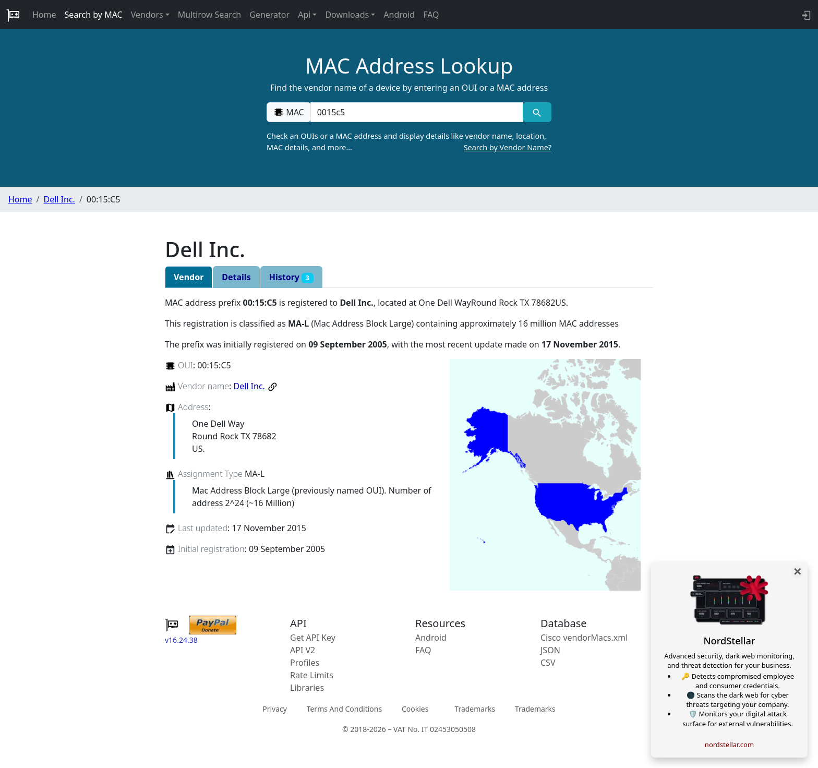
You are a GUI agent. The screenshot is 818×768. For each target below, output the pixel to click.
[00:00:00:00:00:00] (416, 112)
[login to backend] (805, 14)
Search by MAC (94, 14)
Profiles (304, 662)
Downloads (347, 14)
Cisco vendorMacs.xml (584, 637)
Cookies (415, 709)
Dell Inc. (59, 199)
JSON (550, 650)
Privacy (274, 709)
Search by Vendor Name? (507, 147)
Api (304, 14)
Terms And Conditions (344, 709)
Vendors (147, 14)
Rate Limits (311, 675)
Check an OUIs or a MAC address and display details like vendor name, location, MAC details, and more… (409, 142)
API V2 (302, 650)
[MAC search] (537, 112)
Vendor (188, 277)
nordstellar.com (729, 744)
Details (236, 277)
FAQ (431, 14)
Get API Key (312, 637)
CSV (548, 662)
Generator (269, 14)
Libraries (307, 687)
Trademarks (474, 709)
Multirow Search (209, 14)
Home (44, 14)
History (291, 277)
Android (399, 14)
